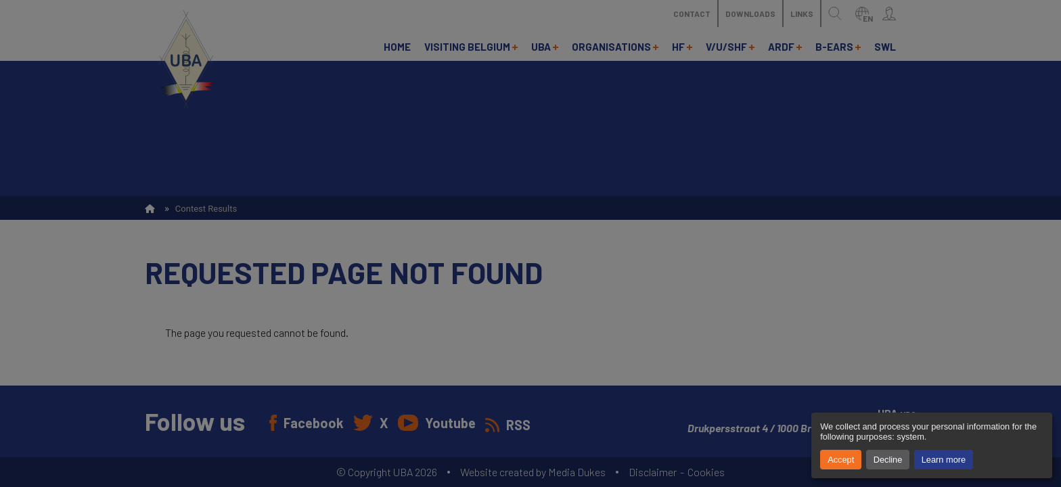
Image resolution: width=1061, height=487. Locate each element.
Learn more (944, 460)
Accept (841, 460)
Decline (888, 460)
